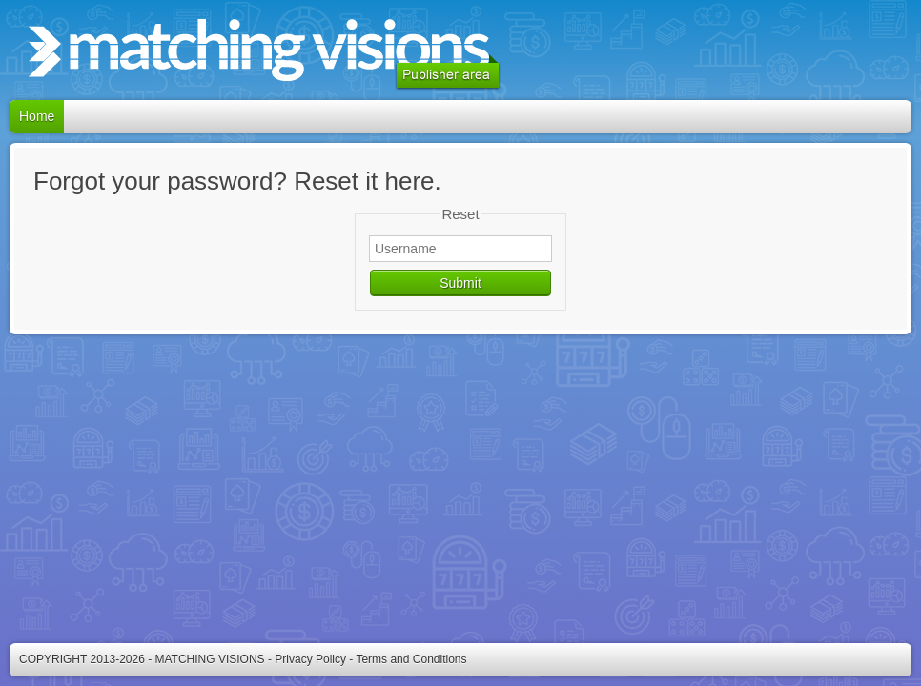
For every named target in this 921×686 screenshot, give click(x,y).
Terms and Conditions (411, 659)
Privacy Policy (310, 659)
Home (36, 116)
